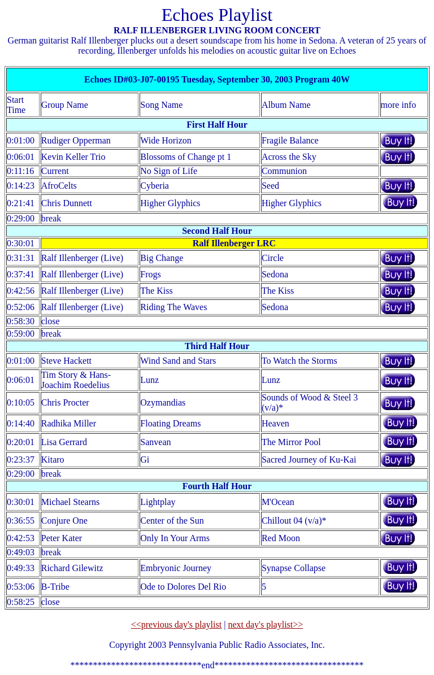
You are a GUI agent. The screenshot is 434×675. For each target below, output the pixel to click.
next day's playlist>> (265, 624)
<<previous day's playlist (176, 624)
